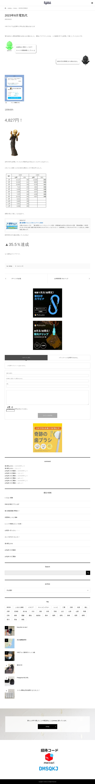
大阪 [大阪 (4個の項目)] (40, 611)
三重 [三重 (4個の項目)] (63, 607)
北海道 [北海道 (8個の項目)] (16, 611)
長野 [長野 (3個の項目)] (76, 615)
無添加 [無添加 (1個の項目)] (38, 615)
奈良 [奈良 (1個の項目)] (47, 611)
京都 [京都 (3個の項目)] (71, 607)
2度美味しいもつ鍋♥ (11, 517)
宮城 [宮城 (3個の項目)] (55, 611)
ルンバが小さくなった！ (12, 537)
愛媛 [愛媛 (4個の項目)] (23, 615)
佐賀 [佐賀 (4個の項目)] (78, 607)
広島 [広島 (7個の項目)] (8, 615)
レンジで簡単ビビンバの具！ (13, 524)
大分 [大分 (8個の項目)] (33, 611)
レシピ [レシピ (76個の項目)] (56, 607)
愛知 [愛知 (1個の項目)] (30, 615)
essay (47, 726)
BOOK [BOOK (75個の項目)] (9, 607)
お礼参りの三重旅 (10, 475)
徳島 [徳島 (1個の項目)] (15, 615)
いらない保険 (9, 497)
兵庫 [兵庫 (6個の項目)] (8, 611)
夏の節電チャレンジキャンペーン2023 (31, 223)
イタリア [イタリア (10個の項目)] (31, 607)
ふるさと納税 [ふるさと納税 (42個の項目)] (19, 607)
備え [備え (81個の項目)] (86, 607)
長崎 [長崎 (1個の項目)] (68, 615)
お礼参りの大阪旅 (10, 471)
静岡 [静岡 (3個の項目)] (83, 615)
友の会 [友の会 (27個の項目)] (25, 611)
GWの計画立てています (12, 504)
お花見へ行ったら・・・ (12, 530)
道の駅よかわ (9, 466)
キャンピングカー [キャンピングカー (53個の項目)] (43, 607)
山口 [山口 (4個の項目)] (62, 611)
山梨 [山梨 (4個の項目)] (77, 611)
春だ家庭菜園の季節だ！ (12, 511)
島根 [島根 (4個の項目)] (84, 611)
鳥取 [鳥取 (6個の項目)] (23, 619)
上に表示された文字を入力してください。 (17, 409)
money (10, 266)
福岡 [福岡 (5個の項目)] (53, 615)
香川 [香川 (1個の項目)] (8, 619)
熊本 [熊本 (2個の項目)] (46, 615)
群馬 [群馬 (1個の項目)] (61, 615)
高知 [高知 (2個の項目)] (15, 619)
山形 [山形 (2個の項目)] (70, 611)
